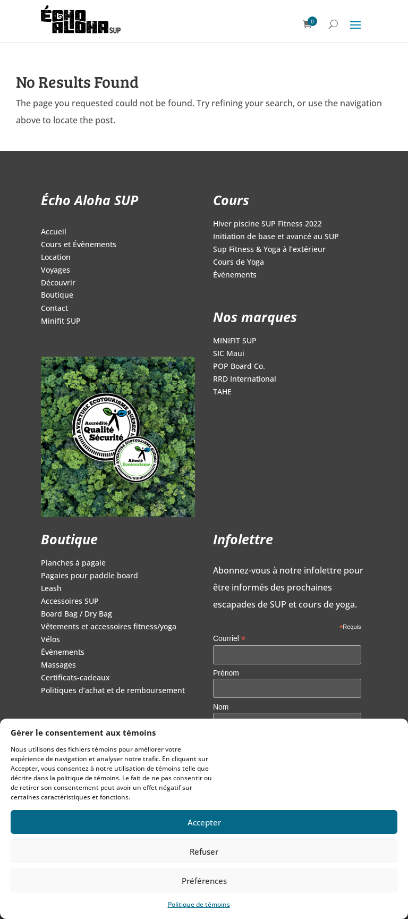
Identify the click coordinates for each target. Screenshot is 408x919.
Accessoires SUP (70, 601)
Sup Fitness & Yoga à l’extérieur (269, 250)
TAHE (222, 392)
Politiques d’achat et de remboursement (113, 691)
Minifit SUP (61, 321)
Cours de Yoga (238, 262)
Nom (221, 707)
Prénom (226, 673)
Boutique (57, 295)
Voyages (55, 270)
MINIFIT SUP (235, 341)
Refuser (204, 851)
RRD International (244, 379)
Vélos (50, 640)
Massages (58, 665)
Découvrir (58, 283)
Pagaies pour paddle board (89, 576)
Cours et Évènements (78, 245)
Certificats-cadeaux (75, 678)
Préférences (204, 880)
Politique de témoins (199, 904)
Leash (51, 589)
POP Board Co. (239, 366)
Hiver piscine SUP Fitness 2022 (267, 224)
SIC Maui (228, 354)
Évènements (235, 275)
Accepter (204, 822)
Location (56, 258)
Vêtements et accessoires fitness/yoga (108, 627)
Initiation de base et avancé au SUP (276, 237)
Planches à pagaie (73, 563)
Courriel (229, 639)
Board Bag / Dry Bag (76, 614)
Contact (54, 309)
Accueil (53, 232)
